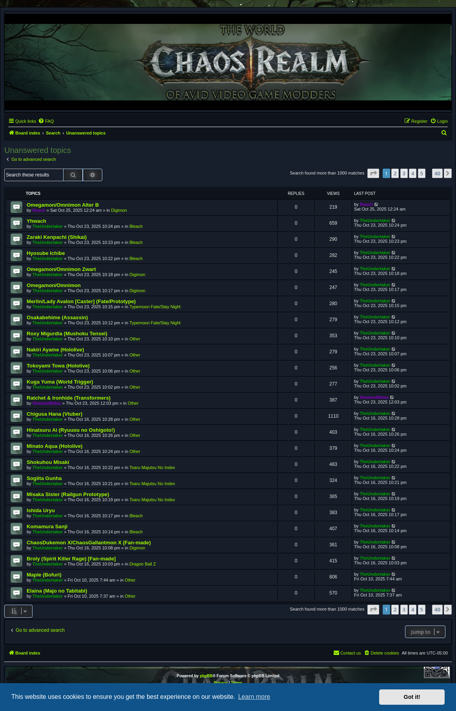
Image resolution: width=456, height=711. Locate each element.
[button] (373, 173)
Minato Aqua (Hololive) (54, 446)
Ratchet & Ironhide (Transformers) (69, 398)
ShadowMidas (47, 403)
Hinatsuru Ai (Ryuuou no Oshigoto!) (71, 430)
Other (134, 338)
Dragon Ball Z (142, 564)
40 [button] (437, 173)
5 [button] (421, 173)
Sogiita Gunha (44, 478)
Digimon (119, 210)
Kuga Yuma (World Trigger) (60, 382)
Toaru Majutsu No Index (152, 467)
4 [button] (412, 173)
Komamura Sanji (47, 526)
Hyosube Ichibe (46, 253)
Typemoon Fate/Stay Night (154, 306)
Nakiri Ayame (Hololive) (55, 350)
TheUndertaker (48, 226)
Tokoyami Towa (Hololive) (58, 366)
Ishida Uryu (41, 510)
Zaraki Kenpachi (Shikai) (57, 237)
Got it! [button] (412, 697)
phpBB (206, 676)
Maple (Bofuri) (44, 575)
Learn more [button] (254, 696)
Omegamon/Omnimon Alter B (63, 205)
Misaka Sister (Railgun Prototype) (68, 494)
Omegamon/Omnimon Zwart (61, 269)
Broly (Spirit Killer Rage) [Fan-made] (71, 559)
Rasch (39, 210)
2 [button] (395, 173)
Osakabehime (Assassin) (57, 317)
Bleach (136, 226)
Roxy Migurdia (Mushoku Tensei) (67, 333)
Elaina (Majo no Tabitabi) (57, 591)
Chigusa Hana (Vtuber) (54, 414)
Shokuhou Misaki (48, 462)
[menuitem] (46, 121)
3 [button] (404, 173)
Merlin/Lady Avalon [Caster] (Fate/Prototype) (81, 301)
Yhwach (36, 221)
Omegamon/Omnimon (54, 285)
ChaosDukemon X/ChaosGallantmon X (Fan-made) (89, 543)
